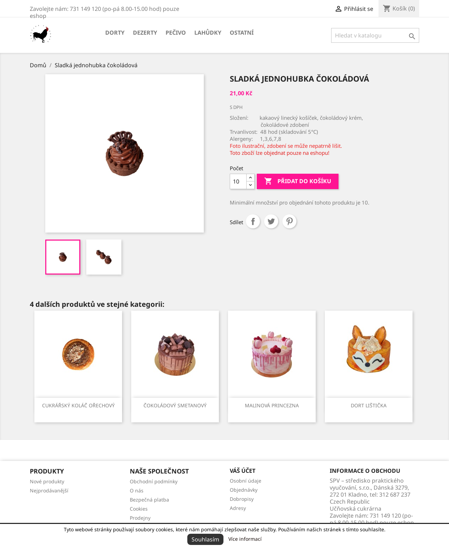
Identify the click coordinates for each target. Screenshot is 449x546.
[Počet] (238, 181)
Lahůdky (207, 32)
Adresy (238, 508)
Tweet (271, 221)
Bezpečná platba (149, 499)
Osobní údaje (245, 480)
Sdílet (253, 221)
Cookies (139, 508)
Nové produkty (47, 481)
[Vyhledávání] (375, 35)
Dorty (115, 32)
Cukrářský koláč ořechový (78, 405)
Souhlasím (205, 539)
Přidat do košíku (297, 181)
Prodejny (140, 517)
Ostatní (242, 32)
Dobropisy (242, 499)
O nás (136, 490)
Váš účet (242, 471)
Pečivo (176, 32)
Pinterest (289, 221)
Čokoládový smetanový (175, 405)
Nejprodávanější (49, 490)
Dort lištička (369, 405)
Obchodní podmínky (153, 481)
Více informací (245, 538)
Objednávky (243, 489)
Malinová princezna (272, 405)
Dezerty (145, 32)
